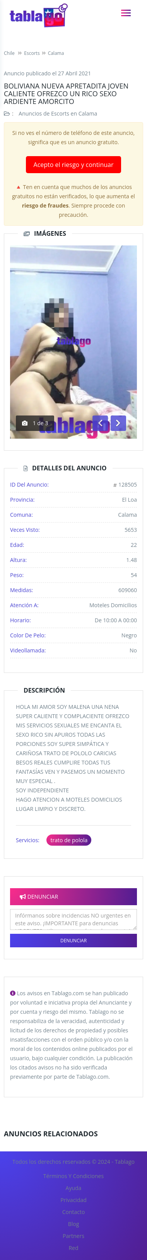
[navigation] (126, 13)
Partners (73, 1236)
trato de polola (68, 840)
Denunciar (73, 940)
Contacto (73, 1212)
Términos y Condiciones (73, 1176)
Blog (73, 1224)
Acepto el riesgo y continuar (74, 164)
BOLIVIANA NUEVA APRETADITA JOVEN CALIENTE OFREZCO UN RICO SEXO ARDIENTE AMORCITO (66, 93)
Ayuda (74, 1188)
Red (73, 1247)
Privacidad (73, 1200)
